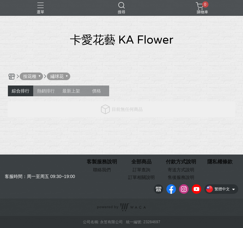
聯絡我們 (102, 170)
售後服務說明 (181, 177)
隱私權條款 (220, 161)
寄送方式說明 (181, 170)
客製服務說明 (102, 161)
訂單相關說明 (141, 177)
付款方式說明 (181, 161)
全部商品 (141, 161)
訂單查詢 (141, 170)
